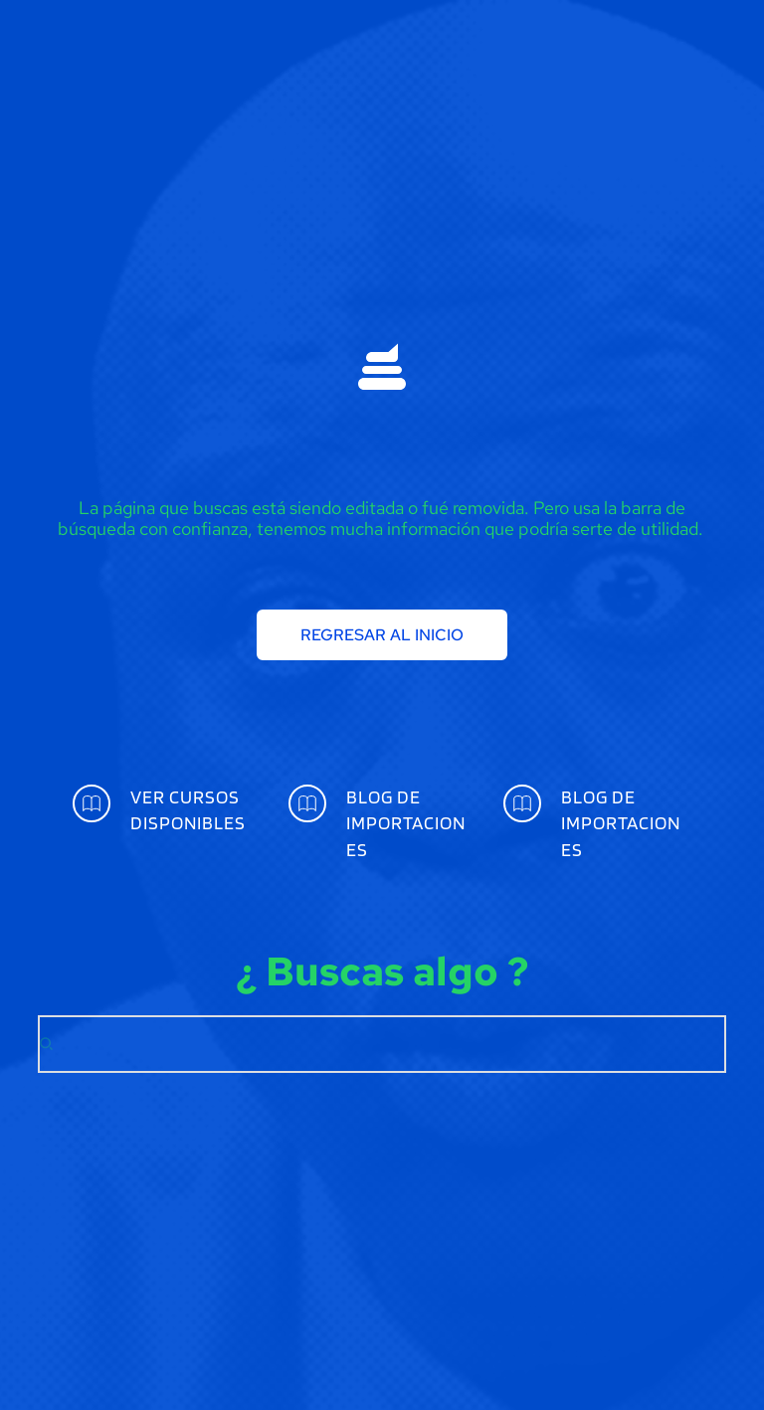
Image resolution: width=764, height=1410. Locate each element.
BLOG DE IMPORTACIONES (406, 823)
